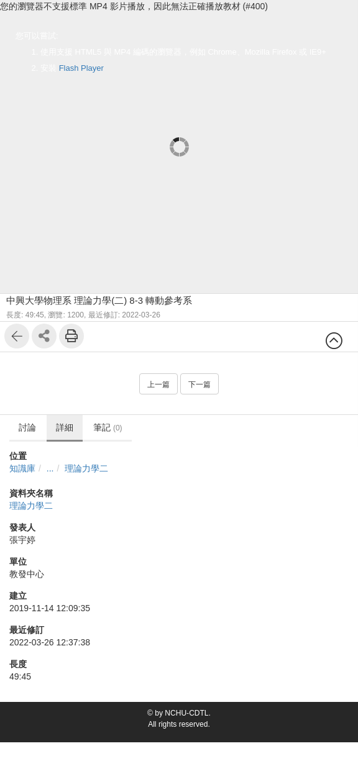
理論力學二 (86, 468)
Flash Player (81, 68)
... (50, 468)
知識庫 (22, 468)
